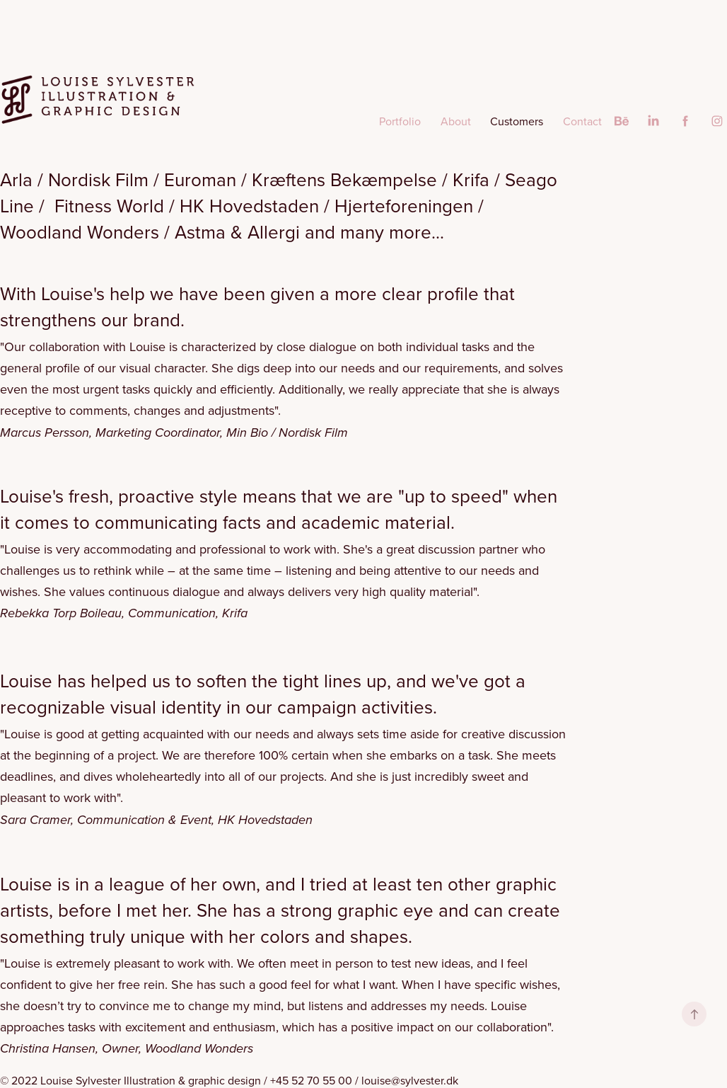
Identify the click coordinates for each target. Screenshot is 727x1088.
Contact (582, 121)
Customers (516, 121)
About (456, 121)
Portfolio (400, 121)
